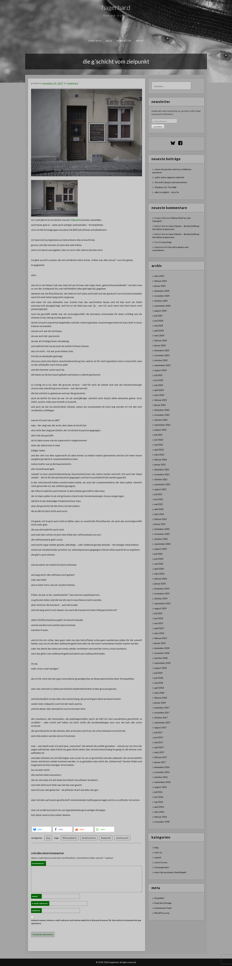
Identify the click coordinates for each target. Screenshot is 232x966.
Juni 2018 (158, 678)
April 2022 (159, 449)
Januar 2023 (160, 405)
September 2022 (162, 424)
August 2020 (160, 549)
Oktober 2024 (161, 300)
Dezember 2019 (161, 588)
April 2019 (159, 628)
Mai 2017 (158, 742)
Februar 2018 (160, 697)
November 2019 (162, 593)
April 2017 (159, 747)
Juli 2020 (158, 553)
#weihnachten (89, 838)
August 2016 (160, 787)
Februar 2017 (160, 757)
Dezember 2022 (161, 410)
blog (109, 41)
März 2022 (159, 454)
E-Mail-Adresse (40, 903)
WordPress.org (161, 913)
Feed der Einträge (163, 903)
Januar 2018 (160, 702)
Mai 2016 (158, 802)
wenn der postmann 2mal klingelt (170, 872)
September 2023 (162, 365)
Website (36, 910)
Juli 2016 (158, 792)
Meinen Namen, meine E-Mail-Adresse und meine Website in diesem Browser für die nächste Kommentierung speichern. (86, 922)
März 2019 (159, 633)
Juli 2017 (158, 732)
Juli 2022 (158, 434)
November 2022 (162, 415)
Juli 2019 (158, 613)
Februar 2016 (160, 816)
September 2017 (162, 722)
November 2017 (162, 712)
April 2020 (159, 568)
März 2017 (159, 752)
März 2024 (159, 335)
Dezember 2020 (161, 529)
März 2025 (159, 276)
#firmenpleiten (69, 838)
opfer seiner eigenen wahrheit (169, 177)
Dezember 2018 (161, 648)
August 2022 (160, 429)
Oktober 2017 (161, 717)
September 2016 (162, 782)
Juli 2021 (158, 494)
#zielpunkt (106, 838)
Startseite (95, 41)
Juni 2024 (158, 320)
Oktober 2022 (161, 419)
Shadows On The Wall (165, 187)
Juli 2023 (158, 375)
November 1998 (162, 821)
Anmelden (159, 898)
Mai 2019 (158, 623)
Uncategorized (161, 867)
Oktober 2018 (161, 658)
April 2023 (159, 390)
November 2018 (162, 653)
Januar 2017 (160, 762)
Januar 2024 (160, 345)
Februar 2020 (160, 578)
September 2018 (162, 663)
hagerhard (116, 7)
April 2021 (159, 509)
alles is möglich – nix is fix (167, 192)
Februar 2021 (160, 519)
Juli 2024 (158, 315)
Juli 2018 (158, 673)
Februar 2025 (160, 281)
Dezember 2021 (161, 469)
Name (35, 896)
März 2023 (159, 395)
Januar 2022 (160, 464)
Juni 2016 (158, 797)
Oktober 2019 (161, 598)
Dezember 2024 (161, 290)
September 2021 (162, 484)
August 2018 (160, 668)
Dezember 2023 (161, 350)
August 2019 (160, 608)
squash (157, 857)
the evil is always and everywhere (171, 182)
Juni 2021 (158, 499)
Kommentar (38, 863)
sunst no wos (160, 862)
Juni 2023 (158, 380)
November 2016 (162, 772)
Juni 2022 (158, 439)
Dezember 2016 (161, 767)
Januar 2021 (160, 524)
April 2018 (159, 687)
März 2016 (159, 811)
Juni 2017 (158, 737)
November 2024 (162, 295)
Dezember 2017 (161, 707)
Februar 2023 (160, 400)
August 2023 (160, 370)
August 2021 (160, 489)
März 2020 (159, 573)
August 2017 (160, 727)
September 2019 (162, 603)
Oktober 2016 (161, 777)
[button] (41, 829)
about (140, 41)
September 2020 (162, 544)
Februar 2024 (160, 340)
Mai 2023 (158, 385)
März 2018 (159, 692)
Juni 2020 (158, 558)
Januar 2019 (160, 643)
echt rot (158, 852)
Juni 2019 (158, 618)
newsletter (124, 41)
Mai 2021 (158, 504)
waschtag (166, 242)
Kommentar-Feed (162, 908)
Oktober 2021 (161, 479)
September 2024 (162, 305)
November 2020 (162, 534)
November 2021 (162, 474)
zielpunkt (75, 219)
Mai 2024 (158, 325)
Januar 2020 (160, 583)
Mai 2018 (158, 682)
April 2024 (159, 330)
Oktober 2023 (161, 360)
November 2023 (162, 355)
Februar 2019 (160, 638)
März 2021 (159, 514)
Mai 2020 (158, 563)
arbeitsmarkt (122, 838)
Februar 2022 (160, 459)
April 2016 (159, 807)
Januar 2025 (160, 286)
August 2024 (160, 310)
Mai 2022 (158, 444)
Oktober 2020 (161, 539)
